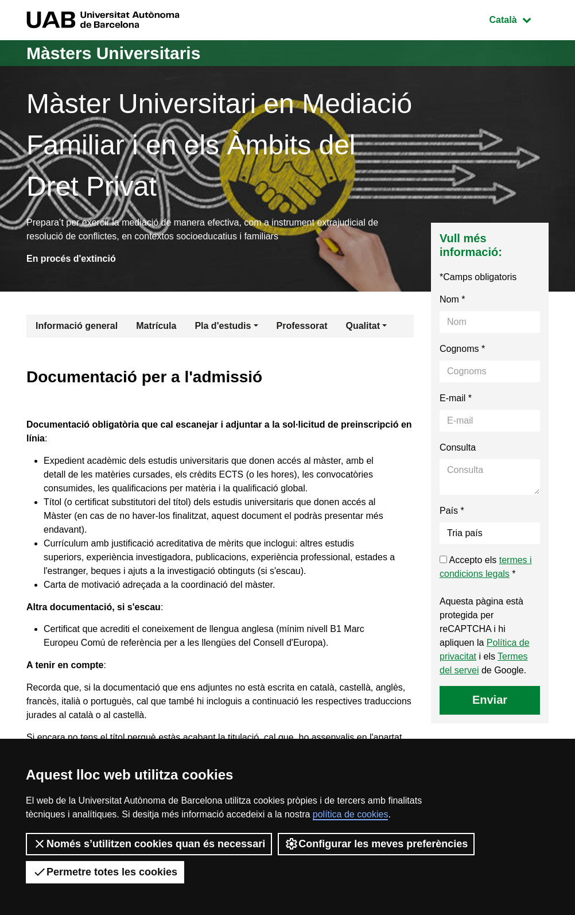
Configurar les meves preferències (376, 844)
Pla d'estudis (223, 326)
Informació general (77, 326)
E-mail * (456, 398)
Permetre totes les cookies (105, 872)
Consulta (458, 447)
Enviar (489, 699)
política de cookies (350, 814)
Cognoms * (462, 349)
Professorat (302, 326)
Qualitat (362, 326)
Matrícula (156, 326)
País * (452, 510)
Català (519, 19)
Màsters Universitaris (113, 53)
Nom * (452, 299)
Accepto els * (486, 567)
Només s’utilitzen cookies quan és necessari (149, 844)
